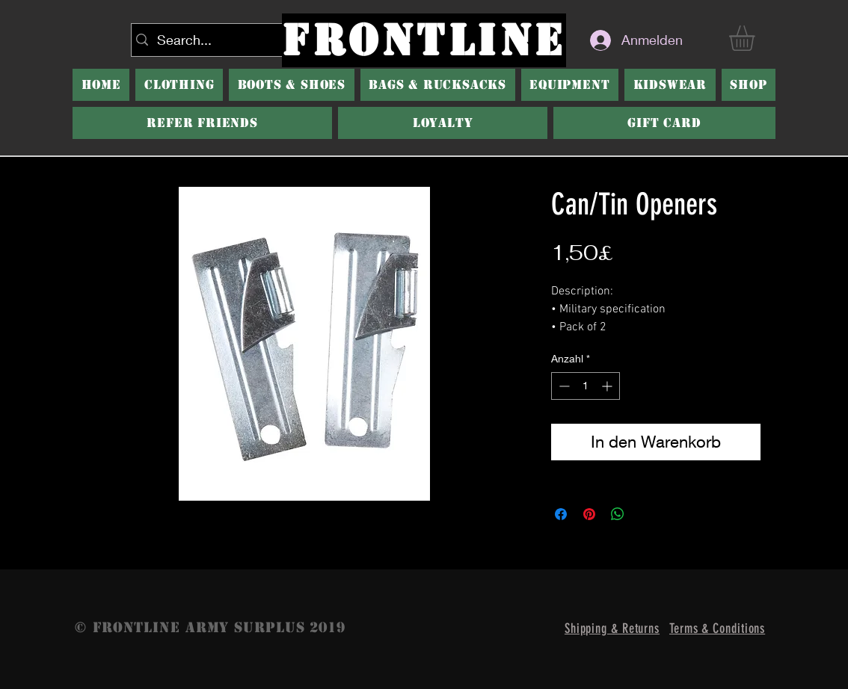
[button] (291, 85)
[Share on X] (646, 514)
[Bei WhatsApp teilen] (618, 514)
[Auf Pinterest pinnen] (589, 514)
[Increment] (608, 386)
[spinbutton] (585, 386)
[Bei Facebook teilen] (561, 514)
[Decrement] (562, 386)
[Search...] (208, 40)
